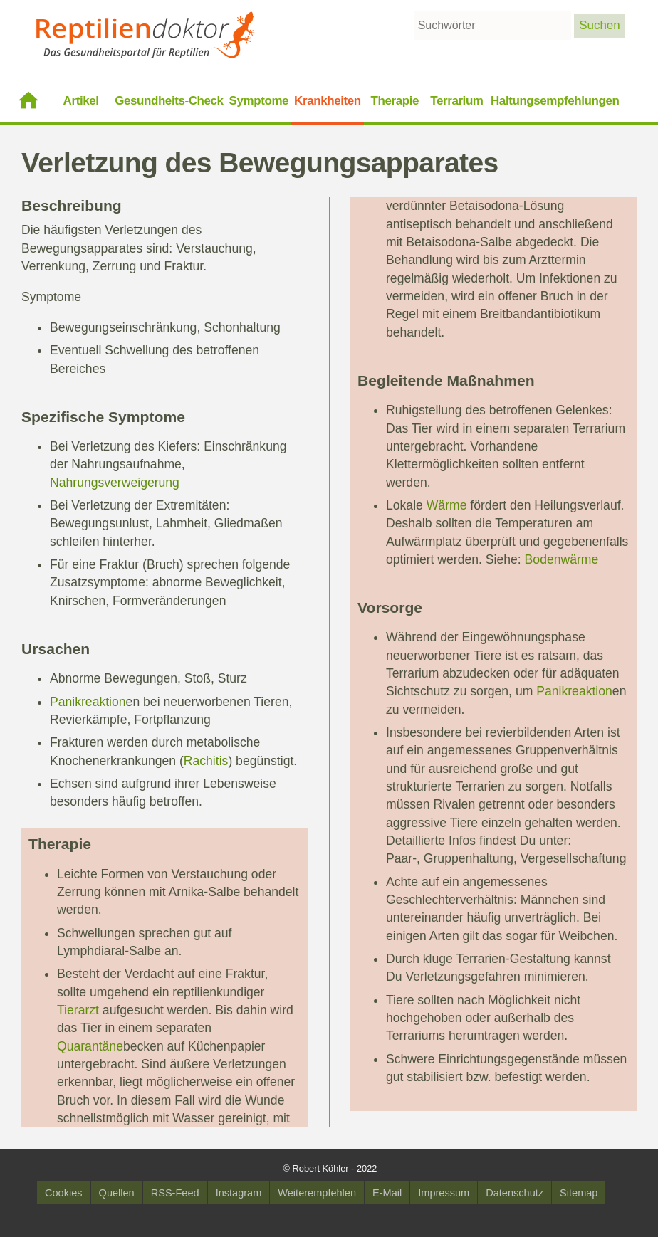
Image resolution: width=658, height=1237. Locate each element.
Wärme (447, 505)
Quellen (117, 1193)
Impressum (443, 1193)
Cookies (64, 1193)
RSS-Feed (175, 1193)
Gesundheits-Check (169, 100)
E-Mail (387, 1193)
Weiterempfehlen (317, 1193)
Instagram (239, 1193)
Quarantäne (90, 1046)
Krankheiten (327, 100)
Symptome (259, 100)
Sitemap (578, 1193)
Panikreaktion (88, 702)
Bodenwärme (562, 559)
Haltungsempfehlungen (555, 100)
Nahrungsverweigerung (114, 482)
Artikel (81, 100)
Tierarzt (78, 1010)
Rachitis (206, 761)
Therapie (395, 100)
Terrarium (456, 100)
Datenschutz (514, 1193)
